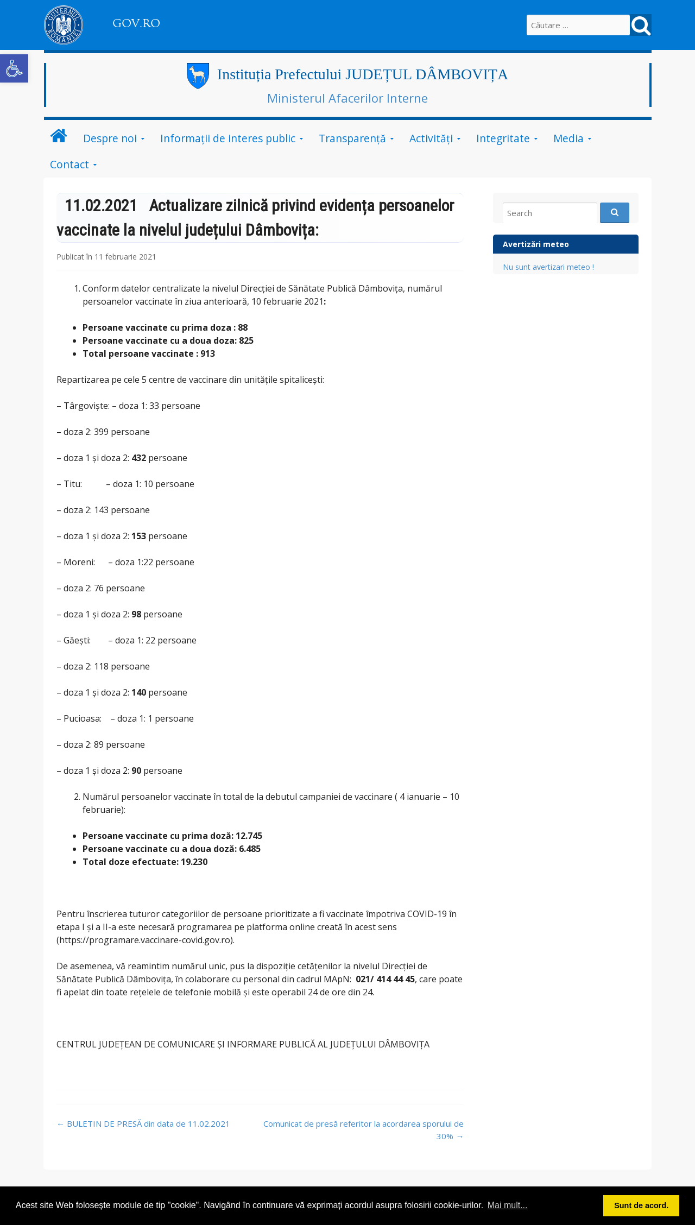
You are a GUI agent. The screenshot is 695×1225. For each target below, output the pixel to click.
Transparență (352, 138)
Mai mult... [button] (508, 1205)
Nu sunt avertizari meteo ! (548, 267)
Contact (69, 164)
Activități (431, 138)
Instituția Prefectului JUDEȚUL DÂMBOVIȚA (362, 74)
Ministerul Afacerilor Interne (347, 98)
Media (568, 138)
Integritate (503, 138)
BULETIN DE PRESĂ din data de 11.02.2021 (143, 1123)
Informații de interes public (227, 138)
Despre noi (110, 138)
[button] (14, 68)
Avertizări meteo (536, 244)
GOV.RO (136, 23)
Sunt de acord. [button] (641, 1205)
